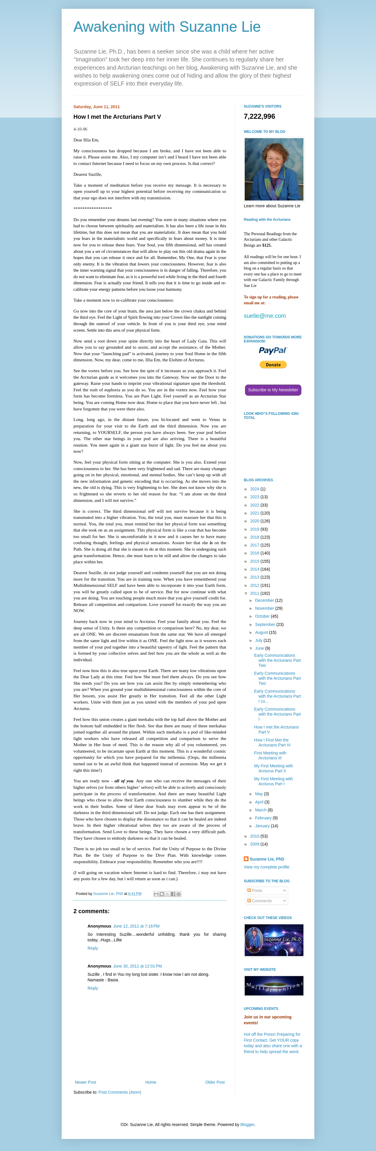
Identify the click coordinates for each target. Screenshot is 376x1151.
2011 (255, 593)
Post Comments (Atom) (120, 1092)
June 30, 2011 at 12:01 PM (137, 966)
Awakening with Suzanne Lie (167, 27)
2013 (255, 577)
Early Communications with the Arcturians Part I (277, 714)
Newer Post (85, 1082)
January (263, 825)
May (259, 793)
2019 (255, 529)
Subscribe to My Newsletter (273, 389)
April (259, 802)
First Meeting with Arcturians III (270, 755)
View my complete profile (266, 867)
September (265, 624)
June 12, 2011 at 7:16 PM (136, 926)
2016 (255, 553)
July (259, 640)
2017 (255, 545)
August (262, 632)
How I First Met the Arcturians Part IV (272, 742)
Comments (259, 900)
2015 (255, 561)
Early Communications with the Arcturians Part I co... (277, 696)
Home (150, 1082)
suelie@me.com (265, 316)
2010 (255, 836)
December (265, 600)
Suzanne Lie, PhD (267, 859)
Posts (254, 890)
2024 (255, 489)
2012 (255, 585)
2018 (255, 537)
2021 (255, 513)
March (261, 810)
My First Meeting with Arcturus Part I (273, 781)
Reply (93, 948)
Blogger (247, 1124)
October (263, 616)
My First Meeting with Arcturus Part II (273, 768)
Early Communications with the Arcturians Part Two (277, 660)
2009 (255, 844)
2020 (255, 521)
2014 (255, 569)
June (260, 648)
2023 (255, 497)
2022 (255, 505)
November (265, 608)
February (264, 818)
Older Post (215, 1082)
